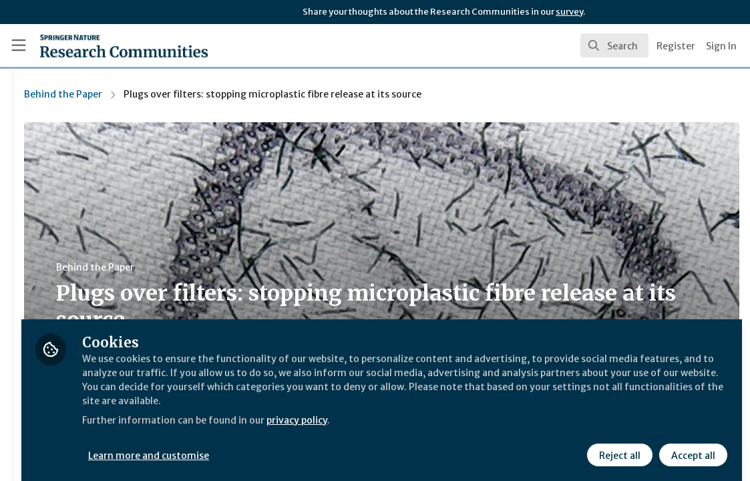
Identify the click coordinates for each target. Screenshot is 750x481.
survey (569, 11)
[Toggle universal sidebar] (18, 45)
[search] (614, 45)
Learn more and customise (307, 446)
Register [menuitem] (676, 46)
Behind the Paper (221, 94)
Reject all (617, 446)
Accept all (691, 446)
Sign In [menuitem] (721, 46)
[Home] (102, 45)
